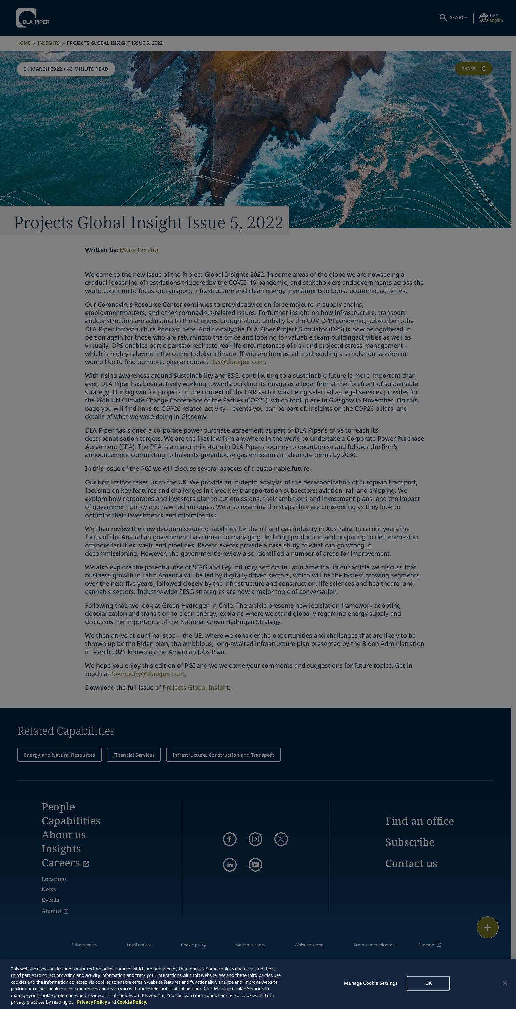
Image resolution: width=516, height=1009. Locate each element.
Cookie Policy (131, 1002)
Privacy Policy (92, 1002)
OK (428, 983)
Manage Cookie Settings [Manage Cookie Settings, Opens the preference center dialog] (370, 983)
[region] (258, 984)
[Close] (505, 983)
